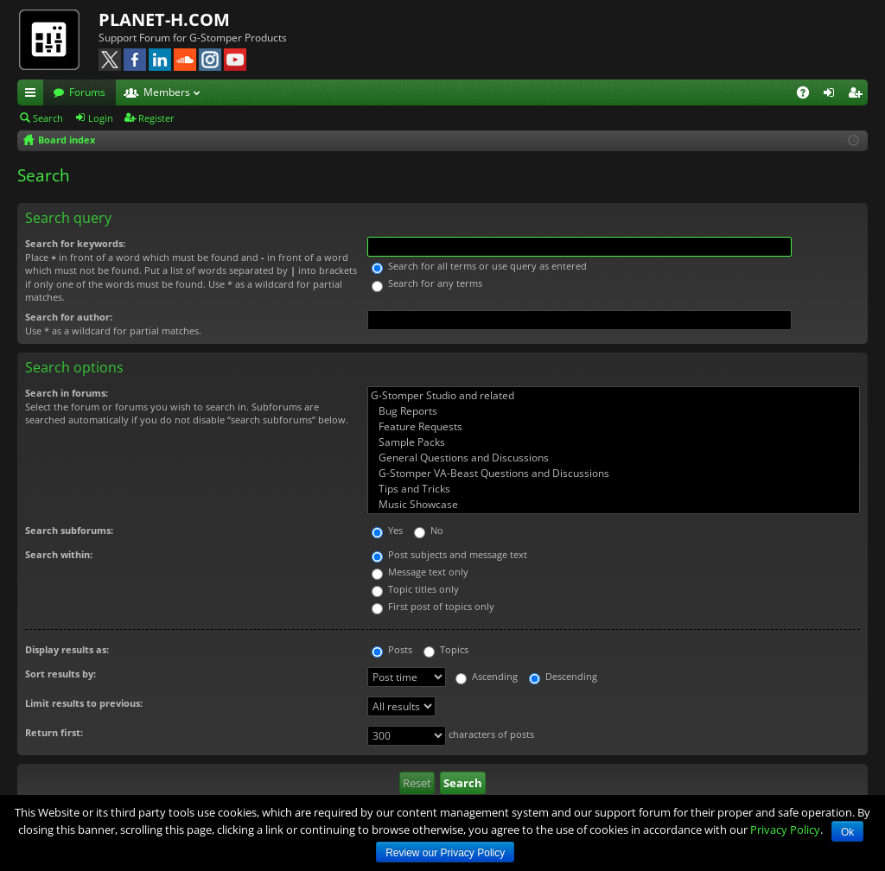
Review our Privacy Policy (445, 853)
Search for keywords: (75, 243)
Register (156, 117)
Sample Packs (613, 442)
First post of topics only (433, 606)
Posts (392, 649)
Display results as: (67, 649)
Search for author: (68, 316)
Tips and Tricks (613, 489)
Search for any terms (427, 283)
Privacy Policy (785, 829)
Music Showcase (613, 504)
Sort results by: (60, 673)
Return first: (54, 732)
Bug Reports (613, 411)
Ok (847, 832)
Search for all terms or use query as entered (479, 265)
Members (166, 92)
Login (100, 117)
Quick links (33, 95)
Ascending (486, 676)
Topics (445, 649)
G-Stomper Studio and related (613, 396)
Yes (387, 530)
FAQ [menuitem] (808, 95)
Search (48, 117)
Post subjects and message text (449, 554)
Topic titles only (415, 588)
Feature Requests (613, 427)
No (428, 530)
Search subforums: (69, 530)
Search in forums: (66, 392)
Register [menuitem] (858, 95)
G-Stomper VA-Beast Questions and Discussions (613, 473)
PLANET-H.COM (164, 19)
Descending (563, 676)
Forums (87, 92)
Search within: (58, 554)
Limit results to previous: (84, 702)
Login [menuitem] (832, 95)
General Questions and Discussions (613, 458)
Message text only (420, 571)
